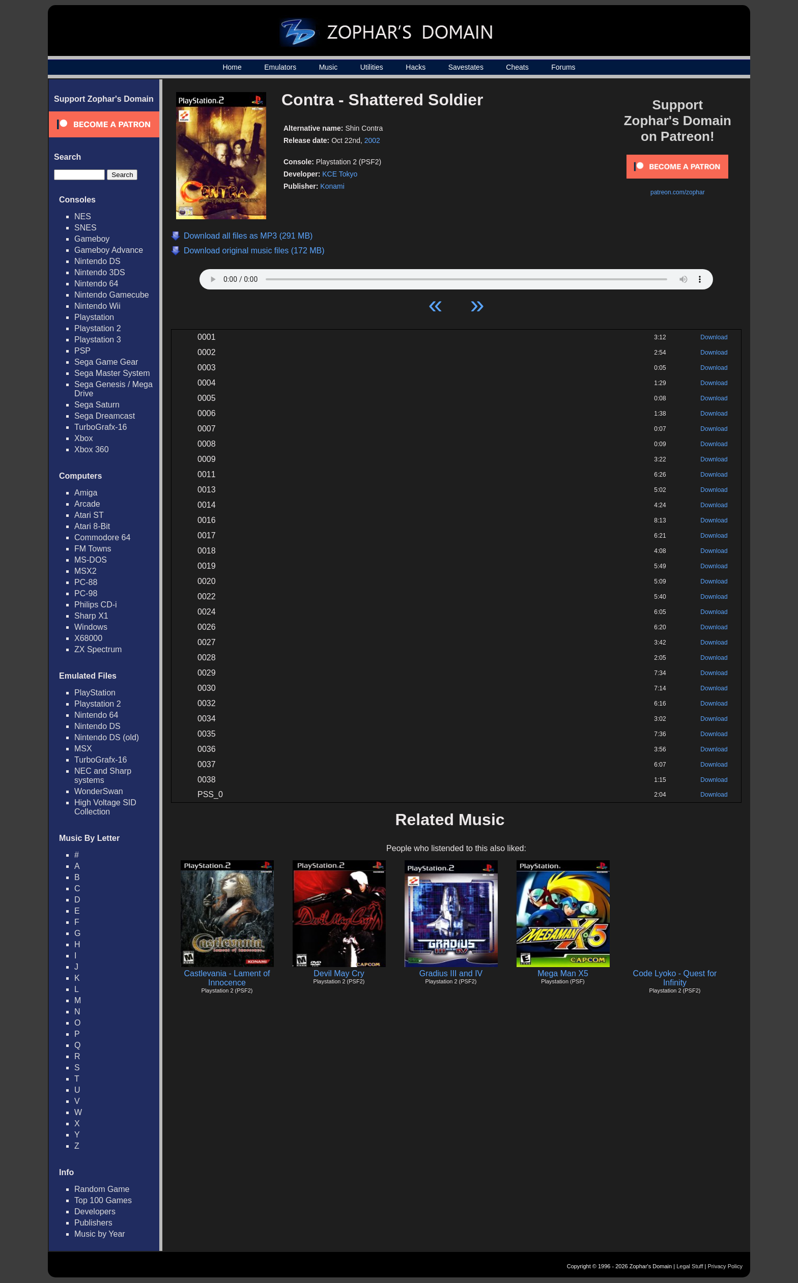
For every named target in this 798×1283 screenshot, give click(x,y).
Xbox (83, 438)
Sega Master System (112, 373)
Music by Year (99, 1234)
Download (713, 337)
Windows (90, 627)
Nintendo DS (97, 261)
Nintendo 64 (96, 283)
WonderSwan (98, 791)
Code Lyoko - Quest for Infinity (675, 978)
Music (328, 67)
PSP (82, 350)
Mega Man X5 (562, 973)
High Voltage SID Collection (105, 807)
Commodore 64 (102, 537)
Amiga (85, 492)
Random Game (102, 1189)
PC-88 (85, 582)
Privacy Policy (725, 1266)
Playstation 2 (97, 328)
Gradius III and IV (451, 973)
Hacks (415, 67)
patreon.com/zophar (677, 192)
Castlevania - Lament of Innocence (227, 978)
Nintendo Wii (97, 306)
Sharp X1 (91, 615)
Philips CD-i (95, 604)
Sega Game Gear (106, 362)
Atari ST (89, 515)
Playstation (94, 317)
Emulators (280, 67)
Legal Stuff (689, 1266)
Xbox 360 (91, 449)
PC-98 (85, 593)
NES (82, 216)
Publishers (93, 1222)
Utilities (371, 67)
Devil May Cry (339, 973)
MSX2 (85, 571)
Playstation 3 (97, 339)
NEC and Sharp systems (102, 775)
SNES (85, 227)
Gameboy (91, 239)
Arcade (87, 504)
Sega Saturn (97, 404)
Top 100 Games (103, 1200)
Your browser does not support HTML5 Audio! (456, 276)
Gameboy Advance (108, 250)
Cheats (517, 67)
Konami (332, 186)
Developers (95, 1211)
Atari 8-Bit (92, 526)
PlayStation (95, 692)
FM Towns (92, 548)
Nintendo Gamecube (111, 294)
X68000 (88, 638)
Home (231, 67)
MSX (83, 748)
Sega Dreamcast (104, 416)
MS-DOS (90, 560)
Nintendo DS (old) (106, 737)
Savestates (465, 67)
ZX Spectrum (98, 649)
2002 (372, 140)
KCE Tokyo (339, 174)
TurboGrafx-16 (100, 427)
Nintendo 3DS (99, 272)
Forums (563, 67)
